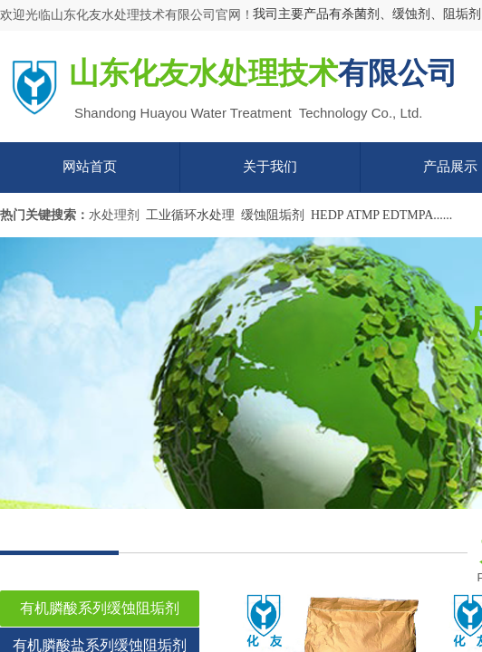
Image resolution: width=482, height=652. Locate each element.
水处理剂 (114, 215)
